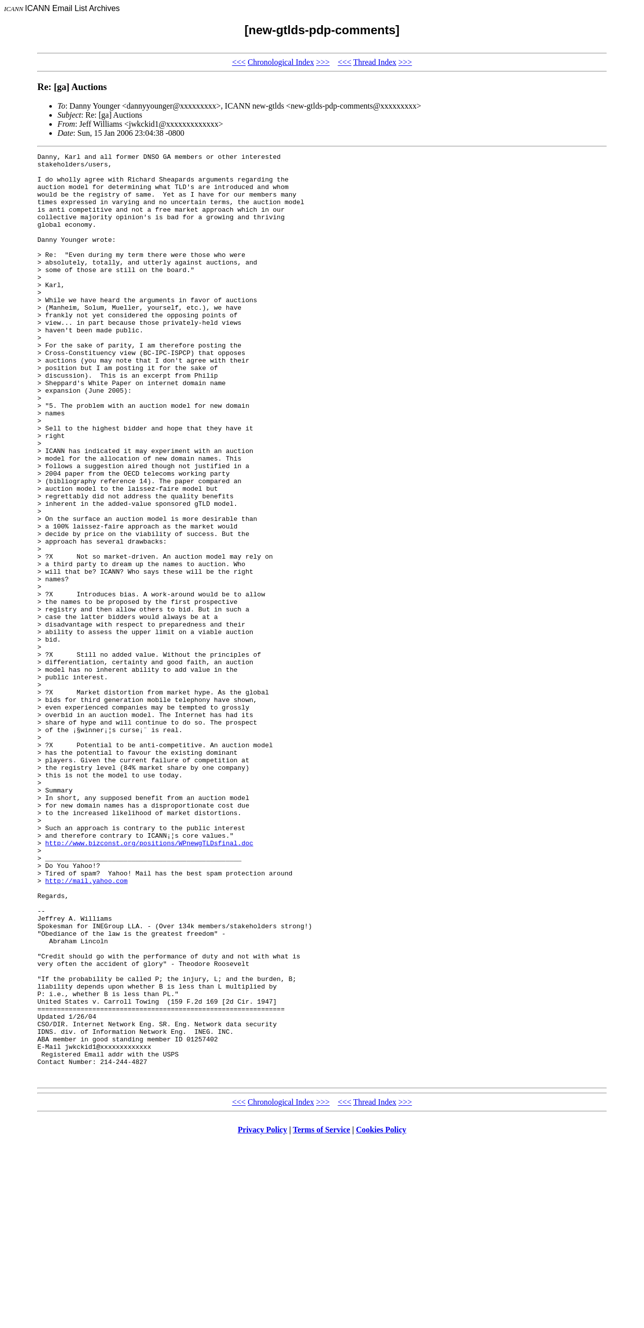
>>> (323, 62)
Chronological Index (281, 62)
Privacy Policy (262, 1315)
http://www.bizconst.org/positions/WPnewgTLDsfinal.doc (149, 981)
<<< (239, 62)
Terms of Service (321, 1315)
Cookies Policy (381, 1315)
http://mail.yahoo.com (86, 1026)
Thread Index (374, 62)
